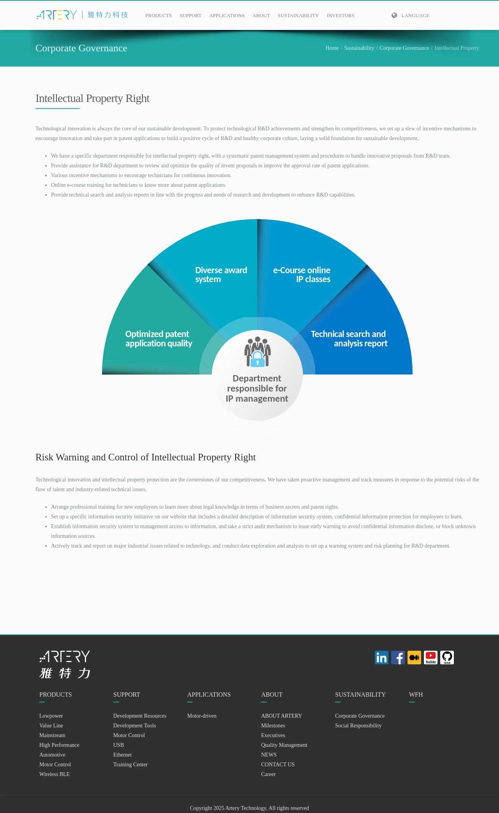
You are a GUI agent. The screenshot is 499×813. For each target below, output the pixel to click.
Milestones (273, 726)
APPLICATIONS (227, 15)
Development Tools (134, 726)
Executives (273, 735)
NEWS (269, 755)
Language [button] (410, 15)
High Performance (59, 745)
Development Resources (139, 716)
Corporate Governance (404, 48)
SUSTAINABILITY (298, 15)
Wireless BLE (54, 774)
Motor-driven (201, 716)
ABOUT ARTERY (281, 716)
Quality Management (284, 745)
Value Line (51, 726)
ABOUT (261, 15)
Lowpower (51, 716)
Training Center (130, 764)
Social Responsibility (358, 726)
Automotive (52, 755)
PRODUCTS (159, 15)
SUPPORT (190, 15)
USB (118, 745)
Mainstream (52, 735)
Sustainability (359, 48)
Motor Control (55, 764)
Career (268, 774)
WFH (416, 694)
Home (332, 48)
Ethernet (122, 755)
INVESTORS (340, 15)
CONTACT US (278, 764)
